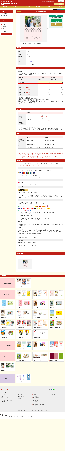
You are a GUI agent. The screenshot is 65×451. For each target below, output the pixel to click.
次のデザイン (46, 28)
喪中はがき (19, 380)
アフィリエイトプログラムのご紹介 (7, 382)
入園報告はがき (4, 311)
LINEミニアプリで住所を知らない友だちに (8, 385)
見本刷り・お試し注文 (4, 379)
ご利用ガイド (48, 6)
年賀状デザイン (5, 6)
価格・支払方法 (35, 382)
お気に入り (5, 26)
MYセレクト (3, 11)
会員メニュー (3, 20)
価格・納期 (38, 6)
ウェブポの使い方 (36, 379)
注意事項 (27, 215)
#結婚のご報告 (29, 61)
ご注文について (35, 378)
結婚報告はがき (4, 301)
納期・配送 (35, 383)
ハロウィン (36, 291)
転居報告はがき (37, 301)
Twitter (49, 375)
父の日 (2, 291)
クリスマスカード (53, 332)
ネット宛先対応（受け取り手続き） (38, 386)
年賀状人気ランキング (21, 378)
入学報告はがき (21, 311)
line (54, 375)
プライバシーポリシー (37, 215)
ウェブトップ (3, 374)
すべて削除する (60, 240)
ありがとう (52, 281)
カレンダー (20, 270)
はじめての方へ (37, 1)
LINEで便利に (3, 383)
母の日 (19, 291)
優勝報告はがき (21, 321)
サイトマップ (45, 392)
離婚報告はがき (37, 321)
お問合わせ (43, 1)
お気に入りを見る (4, 13)
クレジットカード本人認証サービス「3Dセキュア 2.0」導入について (31, 173)
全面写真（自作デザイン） (55, 311)
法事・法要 (20, 365)
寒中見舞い (19, 382)
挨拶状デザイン (16, 6)
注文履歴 (4, 31)
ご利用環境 (35, 387)
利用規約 (19, 392)
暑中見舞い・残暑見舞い (22, 332)
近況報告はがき (53, 291)
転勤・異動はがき (53, 301)
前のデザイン (20, 28)
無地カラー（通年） (54, 344)
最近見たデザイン (4, 15)
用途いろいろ (4, 354)
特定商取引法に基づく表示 (35, 392)
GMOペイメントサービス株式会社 (26, 214)
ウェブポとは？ (27, 6)
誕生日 (19, 281)
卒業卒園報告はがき (38, 311)
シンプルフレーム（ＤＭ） (39, 344)
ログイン (6, 33)
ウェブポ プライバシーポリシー (25, 392)
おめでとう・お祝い (38, 281)
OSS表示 (41, 392)
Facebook (52, 375)
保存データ (5, 28)
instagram (56, 375)
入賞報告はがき (4, 321)
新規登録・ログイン (36, 385)
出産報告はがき (21, 301)
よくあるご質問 (59, 6)
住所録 (4, 24)
